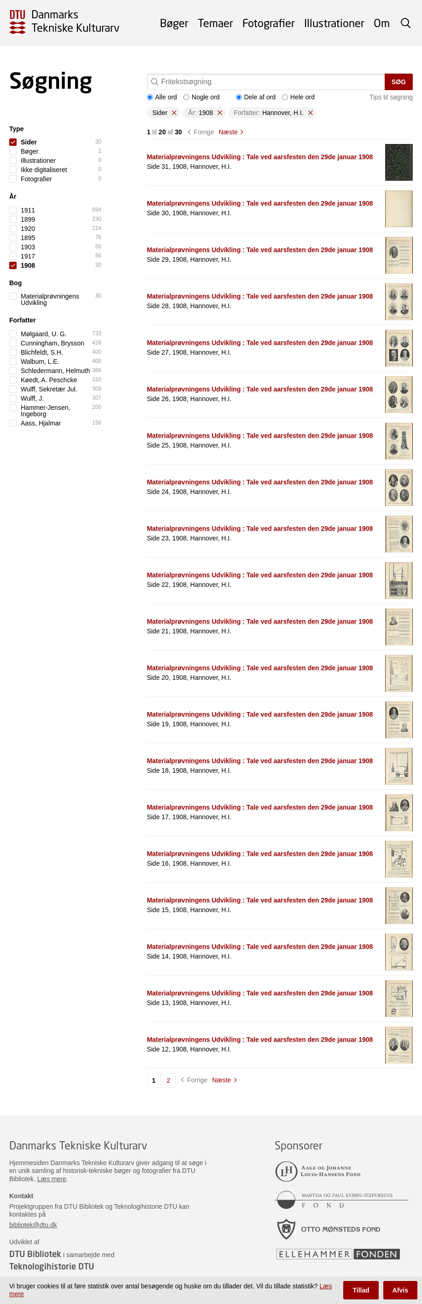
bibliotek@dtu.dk (33, 1225)
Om (382, 22)
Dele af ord (255, 97)
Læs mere (51, 1179)
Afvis (400, 1290)
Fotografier (268, 22)
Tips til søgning (391, 97)
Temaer (215, 22)
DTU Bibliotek (35, 1254)
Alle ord (162, 97)
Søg (399, 82)
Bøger (174, 22)
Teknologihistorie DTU (51, 1266)
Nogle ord (201, 97)
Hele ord (298, 97)
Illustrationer (334, 22)
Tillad (360, 1290)
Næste (228, 132)
